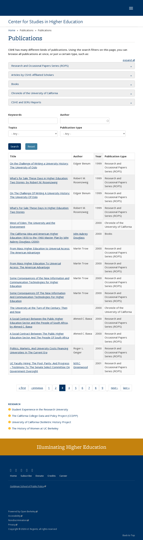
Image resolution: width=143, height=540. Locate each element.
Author (64, 114)
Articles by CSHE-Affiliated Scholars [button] (32, 75)
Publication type (71, 127)
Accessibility (15, 515)
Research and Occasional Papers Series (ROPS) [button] (40, 65)
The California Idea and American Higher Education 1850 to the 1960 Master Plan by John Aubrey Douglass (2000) (39, 237)
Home (11, 30)
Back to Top (129, 535)
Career (63, 475)
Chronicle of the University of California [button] (34, 93)
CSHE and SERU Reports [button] (26, 102)
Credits (51, 475)
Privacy (12, 524)
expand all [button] (129, 60)
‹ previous (38, 388)
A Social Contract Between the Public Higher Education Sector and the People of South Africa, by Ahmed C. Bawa (39, 322)
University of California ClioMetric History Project (41, 422)
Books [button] (15, 84)
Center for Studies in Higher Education (45, 21)
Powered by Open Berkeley (23, 511)
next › (115, 388)
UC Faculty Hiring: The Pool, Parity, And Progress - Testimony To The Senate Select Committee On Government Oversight (40, 367)
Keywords (15, 114)
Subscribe (26, 475)
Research (14, 404)
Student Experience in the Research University (40, 409)
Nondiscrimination (18, 520)
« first (23, 388)
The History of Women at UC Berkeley (35, 428)
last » (127, 388)
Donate (40, 475)
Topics (12, 127)
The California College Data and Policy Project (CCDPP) (45, 415)
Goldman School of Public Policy (28, 486)
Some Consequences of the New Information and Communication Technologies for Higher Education (39, 282)
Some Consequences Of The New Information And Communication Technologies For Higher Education (37, 297)
